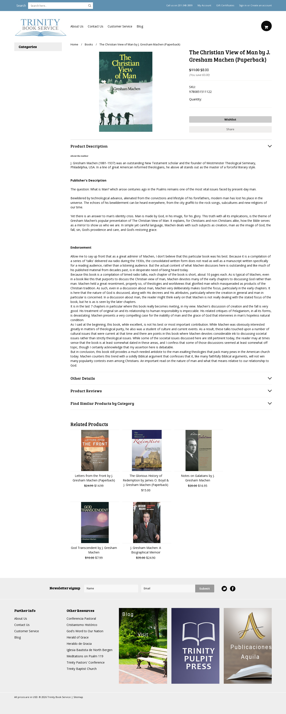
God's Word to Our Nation (85, 631)
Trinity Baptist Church (82, 669)
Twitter (224, 588)
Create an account (261, 5)
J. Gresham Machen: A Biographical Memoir (145, 550)
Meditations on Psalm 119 (85, 656)
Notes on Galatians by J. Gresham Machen (197, 478)
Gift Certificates (225, 5)
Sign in (243, 5)
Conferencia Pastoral (81, 618)
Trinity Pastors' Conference (86, 662)
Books (89, 44)
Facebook (232, 588)
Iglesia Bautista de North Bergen (89, 650)
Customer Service (120, 26)
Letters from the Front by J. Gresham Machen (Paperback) (94, 478)
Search (21, 5)
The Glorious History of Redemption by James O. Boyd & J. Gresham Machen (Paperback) (146, 480)
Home (74, 44)
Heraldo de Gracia (79, 644)
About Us (76, 26)
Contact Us (95, 26)
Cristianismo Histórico (82, 625)
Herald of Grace (78, 637)
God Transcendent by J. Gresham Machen (94, 550)
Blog (140, 26)
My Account (204, 5)
